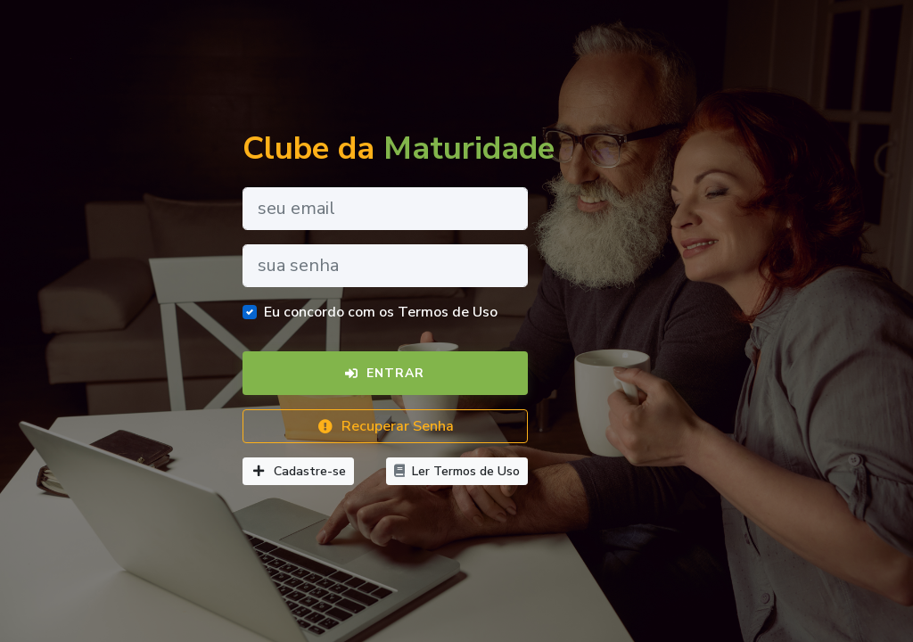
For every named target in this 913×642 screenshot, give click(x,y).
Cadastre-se (298, 471)
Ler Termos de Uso (457, 471)
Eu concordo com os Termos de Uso (381, 312)
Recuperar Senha (385, 426)
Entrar (384, 373)
